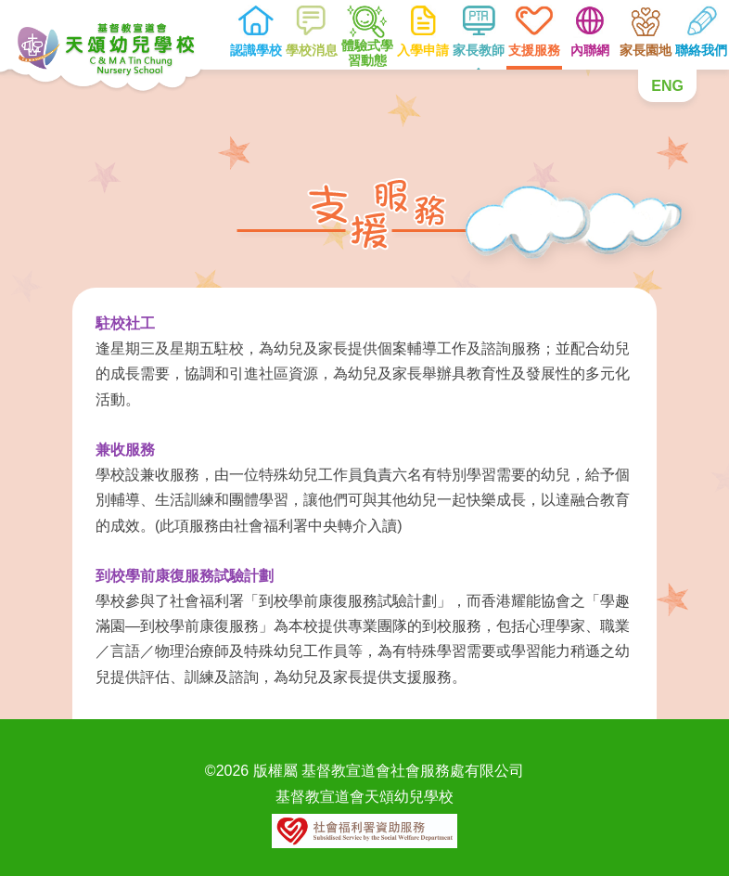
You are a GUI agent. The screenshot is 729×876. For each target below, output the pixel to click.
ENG (667, 86)
